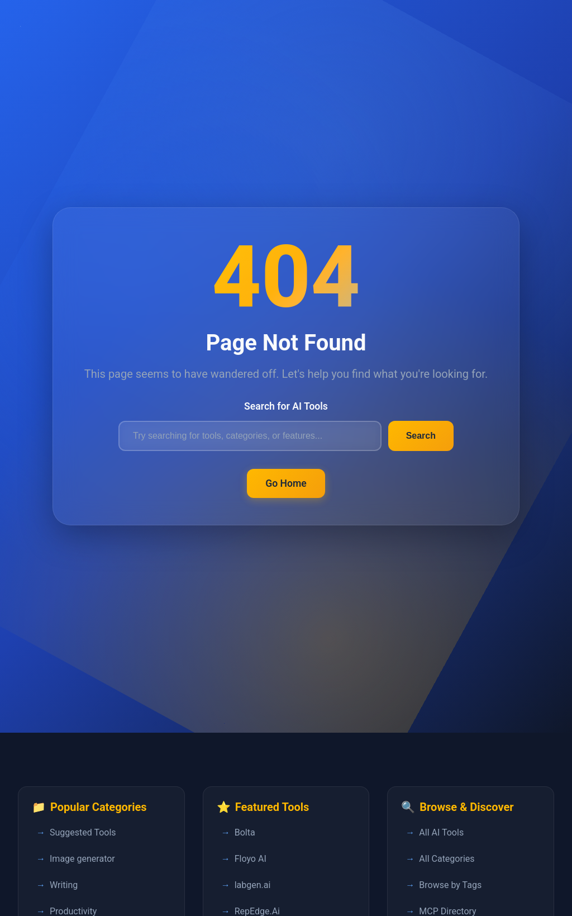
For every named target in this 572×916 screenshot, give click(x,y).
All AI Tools (441, 832)
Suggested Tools (83, 832)
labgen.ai (253, 885)
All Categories (446, 858)
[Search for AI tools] (250, 436)
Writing (64, 885)
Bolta (245, 832)
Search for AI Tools (286, 406)
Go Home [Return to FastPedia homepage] (286, 483)
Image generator (82, 858)
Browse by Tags (450, 885)
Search (421, 435)
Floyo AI (250, 858)
